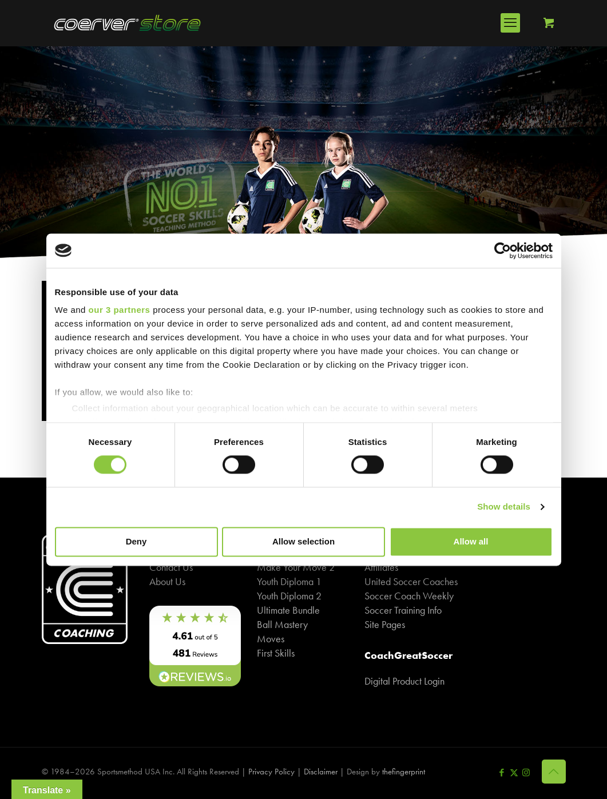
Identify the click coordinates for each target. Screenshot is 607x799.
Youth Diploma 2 (289, 595)
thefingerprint (403, 771)
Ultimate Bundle (288, 610)
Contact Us (171, 567)
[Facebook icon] (502, 772)
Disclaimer (321, 771)
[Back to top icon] (554, 772)
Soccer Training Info (403, 610)
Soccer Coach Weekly (409, 595)
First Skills (276, 652)
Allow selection (303, 541)
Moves (270, 638)
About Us (167, 581)
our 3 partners (119, 310)
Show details (503, 507)
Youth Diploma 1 (289, 581)
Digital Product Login (404, 680)
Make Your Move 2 (296, 567)
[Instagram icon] (526, 772)
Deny (136, 541)
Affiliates (381, 567)
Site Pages (384, 624)
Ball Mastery (282, 624)
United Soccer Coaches (411, 581)
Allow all (471, 541)
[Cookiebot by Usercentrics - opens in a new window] (503, 250)
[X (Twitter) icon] (514, 772)
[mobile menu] (510, 23)
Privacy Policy (271, 771)
